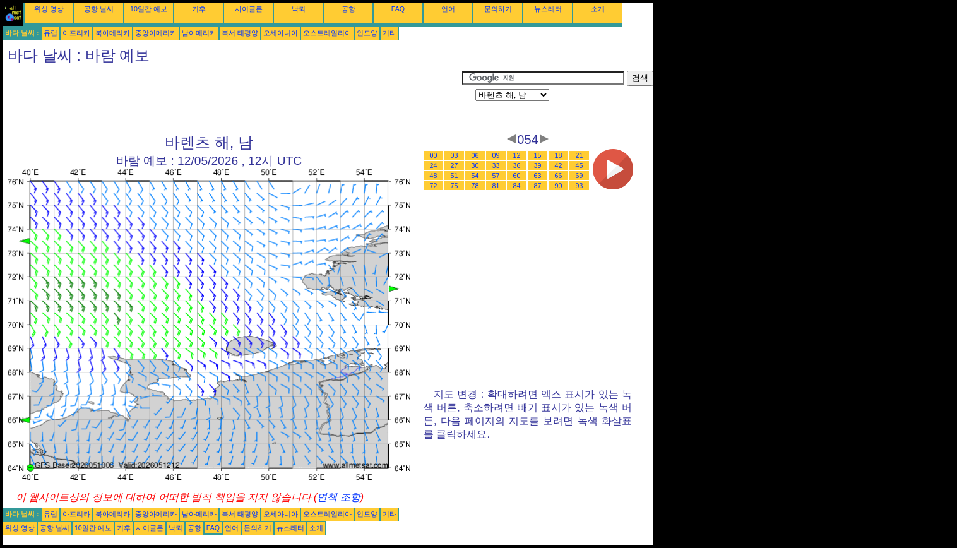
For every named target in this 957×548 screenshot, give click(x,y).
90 (558, 185)
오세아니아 (280, 33)
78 (475, 185)
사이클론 (249, 9)
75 (454, 185)
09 (496, 155)
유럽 (50, 33)
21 (579, 155)
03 (454, 155)
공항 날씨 (99, 9)
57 (496, 175)
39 (538, 165)
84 (517, 185)
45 (579, 165)
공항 (348, 9)
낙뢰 (299, 9)
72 (433, 185)
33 (496, 165)
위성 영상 (49, 9)
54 (475, 175)
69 (579, 175)
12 (517, 155)
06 (475, 155)
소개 (598, 9)
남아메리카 (199, 33)
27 (454, 165)
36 (517, 165)
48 (433, 175)
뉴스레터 (548, 9)
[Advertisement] (232, 99)
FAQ (398, 9)
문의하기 (498, 9)
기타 (389, 33)
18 (558, 155)
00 (433, 155)
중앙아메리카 (156, 33)
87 (538, 185)
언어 (448, 9)
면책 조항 (338, 497)
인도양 (367, 33)
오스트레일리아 (327, 33)
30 (475, 165)
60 (517, 175)
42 (558, 165)
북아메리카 (112, 33)
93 (579, 185)
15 (538, 155)
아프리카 (76, 33)
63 (538, 175)
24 (433, 165)
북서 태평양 (240, 33)
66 (558, 175)
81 (496, 185)
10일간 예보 (148, 9)
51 (454, 175)
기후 (199, 9)
